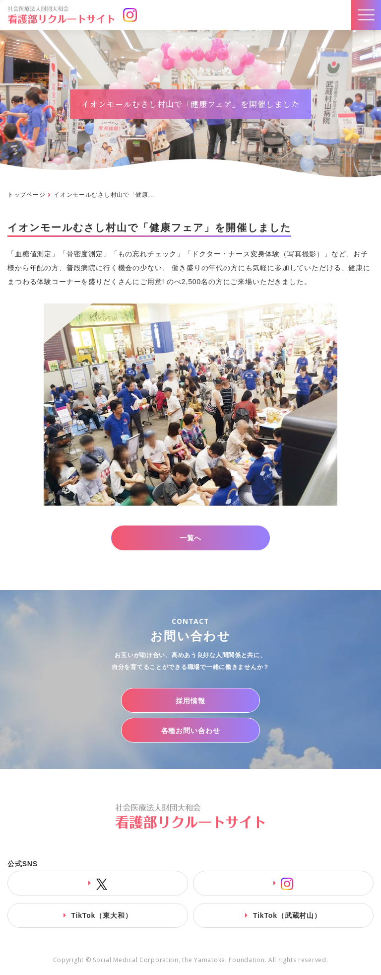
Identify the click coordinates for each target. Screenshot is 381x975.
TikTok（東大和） (101, 915)
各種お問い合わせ (190, 731)
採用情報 (190, 701)
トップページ (26, 194)
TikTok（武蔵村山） (287, 915)
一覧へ (191, 538)
